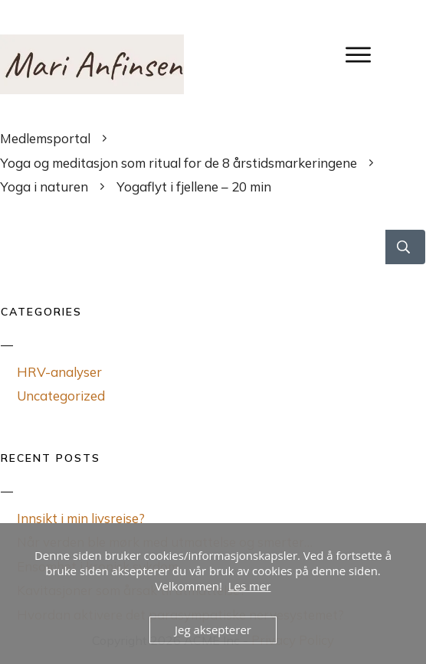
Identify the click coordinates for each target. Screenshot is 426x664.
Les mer (249, 586)
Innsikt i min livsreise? (81, 518)
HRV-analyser (59, 372)
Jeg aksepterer (213, 629)
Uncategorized (61, 396)
